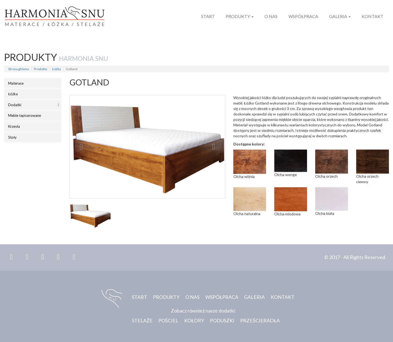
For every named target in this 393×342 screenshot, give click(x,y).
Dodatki (14, 105)
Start (208, 16)
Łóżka (56, 69)
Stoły (12, 137)
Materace (15, 83)
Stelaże (142, 320)
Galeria (340, 16)
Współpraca (303, 16)
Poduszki (222, 320)
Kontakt (372, 16)
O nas (271, 16)
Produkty (240, 16)
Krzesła (14, 126)
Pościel (168, 320)
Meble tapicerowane (24, 115)
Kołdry (194, 320)
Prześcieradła (260, 320)
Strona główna (18, 69)
